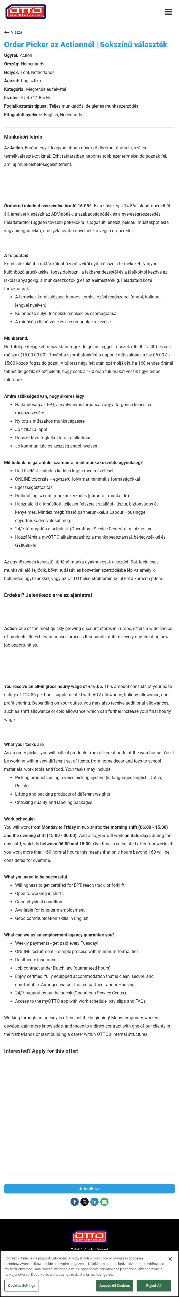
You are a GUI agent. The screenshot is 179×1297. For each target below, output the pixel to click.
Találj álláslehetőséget (89, 1250)
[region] (89, 1273)
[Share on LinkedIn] (94, 1202)
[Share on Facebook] (75, 1202)
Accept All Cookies (114, 1285)
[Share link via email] (104, 1202)
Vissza (13, 32)
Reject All (153, 1285)
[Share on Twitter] (85, 1202)
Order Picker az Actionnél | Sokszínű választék (85, 44)
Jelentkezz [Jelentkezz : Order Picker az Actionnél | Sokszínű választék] (89, 1188)
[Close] (170, 1259)
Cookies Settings (21, 1285)
